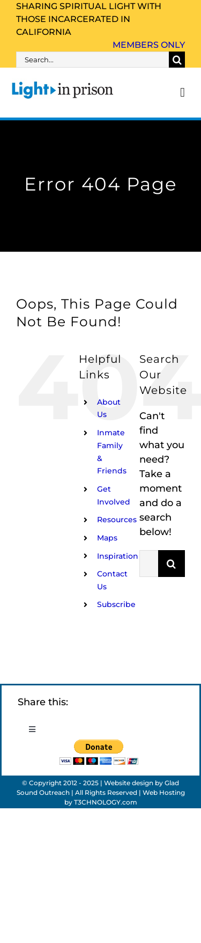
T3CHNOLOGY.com (105, 802)
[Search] (177, 60)
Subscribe (116, 604)
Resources (117, 519)
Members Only (149, 45)
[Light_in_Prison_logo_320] (63, 83)
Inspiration (117, 556)
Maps (107, 538)
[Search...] (92, 60)
